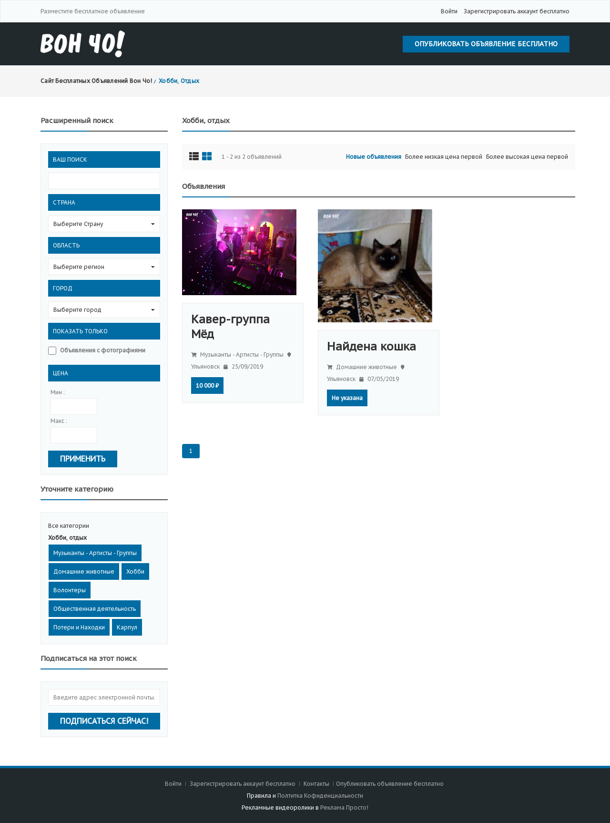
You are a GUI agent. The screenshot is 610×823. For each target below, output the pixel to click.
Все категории (68, 525)
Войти (449, 11)
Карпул (127, 627)
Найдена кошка (371, 346)
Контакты (317, 783)
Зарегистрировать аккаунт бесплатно (516, 11)
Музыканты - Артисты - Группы (95, 552)
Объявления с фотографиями (102, 350)
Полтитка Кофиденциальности (320, 795)
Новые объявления (373, 156)
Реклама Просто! (344, 807)
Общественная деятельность (94, 608)
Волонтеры (69, 590)
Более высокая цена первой (527, 156)
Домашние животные (83, 571)
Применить (82, 458)
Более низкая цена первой (443, 156)
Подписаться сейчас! (104, 721)
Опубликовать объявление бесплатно (486, 44)
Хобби (135, 571)
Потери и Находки (79, 627)
